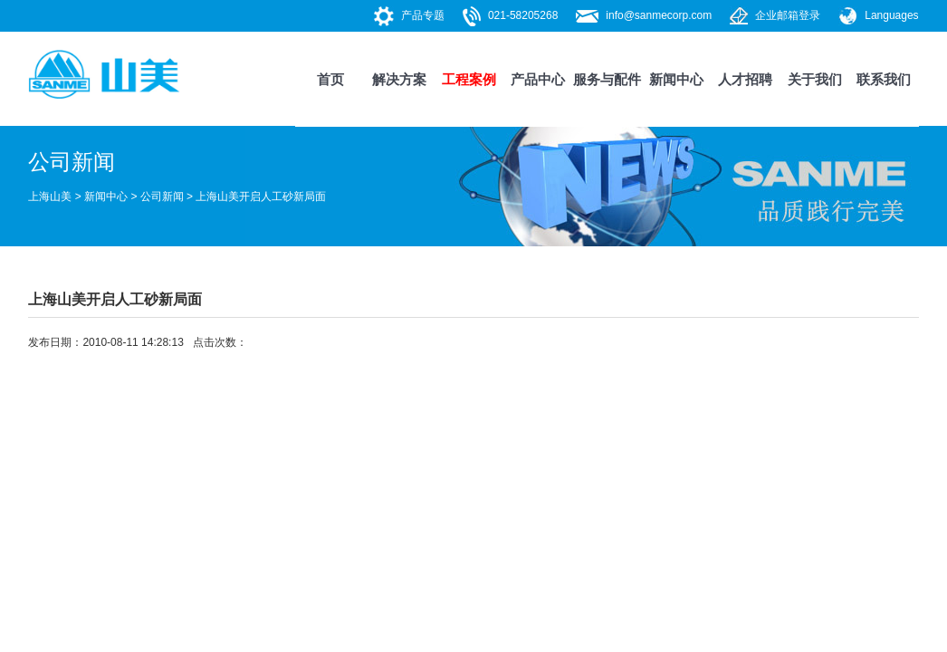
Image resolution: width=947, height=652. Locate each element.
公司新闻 (162, 196)
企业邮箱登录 (787, 15)
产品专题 (423, 15)
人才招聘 (745, 79)
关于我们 (815, 79)
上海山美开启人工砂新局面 (261, 196)
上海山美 (50, 196)
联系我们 (883, 79)
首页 (330, 79)
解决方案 (399, 79)
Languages (891, 15)
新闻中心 (676, 79)
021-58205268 (523, 15)
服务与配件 (607, 79)
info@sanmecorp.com (659, 15)
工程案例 (469, 79)
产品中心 (538, 79)
